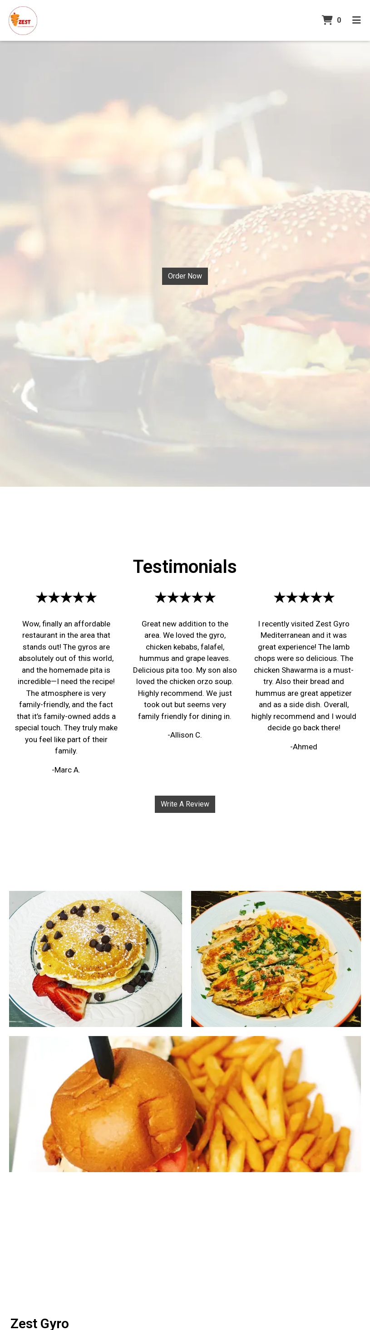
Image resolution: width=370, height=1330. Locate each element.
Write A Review (185, 804)
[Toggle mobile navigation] (356, 20)
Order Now (185, 276)
